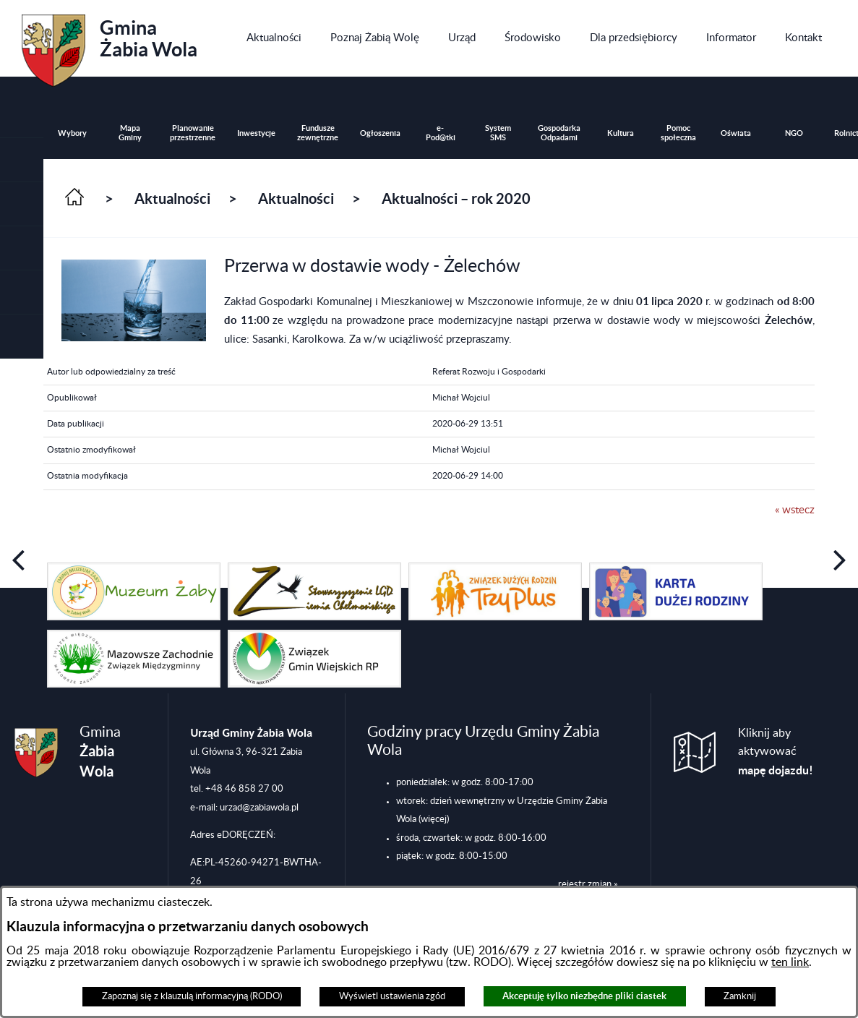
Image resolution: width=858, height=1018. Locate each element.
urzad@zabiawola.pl (259, 807)
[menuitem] (274, 38)
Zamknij (740, 996)
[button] (21, 204)
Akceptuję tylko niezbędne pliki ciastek (584, 996)
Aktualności (172, 198)
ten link (790, 962)
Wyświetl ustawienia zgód (392, 996)
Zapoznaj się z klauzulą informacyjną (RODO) (192, 996)
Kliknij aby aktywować (775, 752)
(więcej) (434, 819)
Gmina (109, 45)
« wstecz (795, 510)
